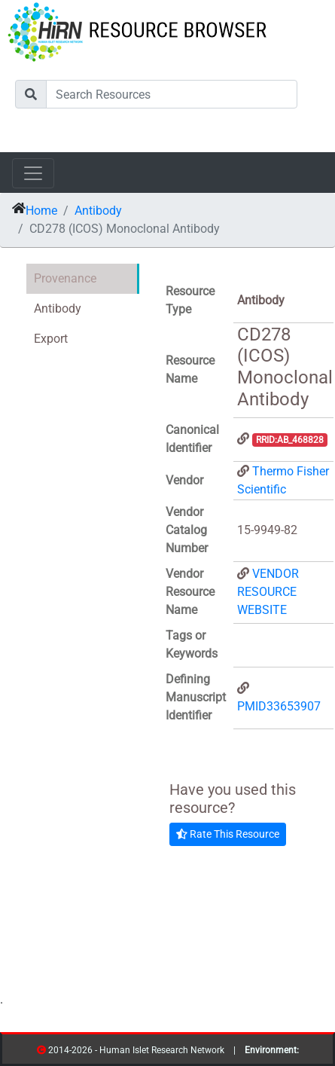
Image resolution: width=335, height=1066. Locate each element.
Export (51, 338)
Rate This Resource (227, 834)
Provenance (65, 278)
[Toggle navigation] (33, 173)
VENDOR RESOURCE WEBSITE (268, 592)
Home (41, 210)
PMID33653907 (279, 706)
